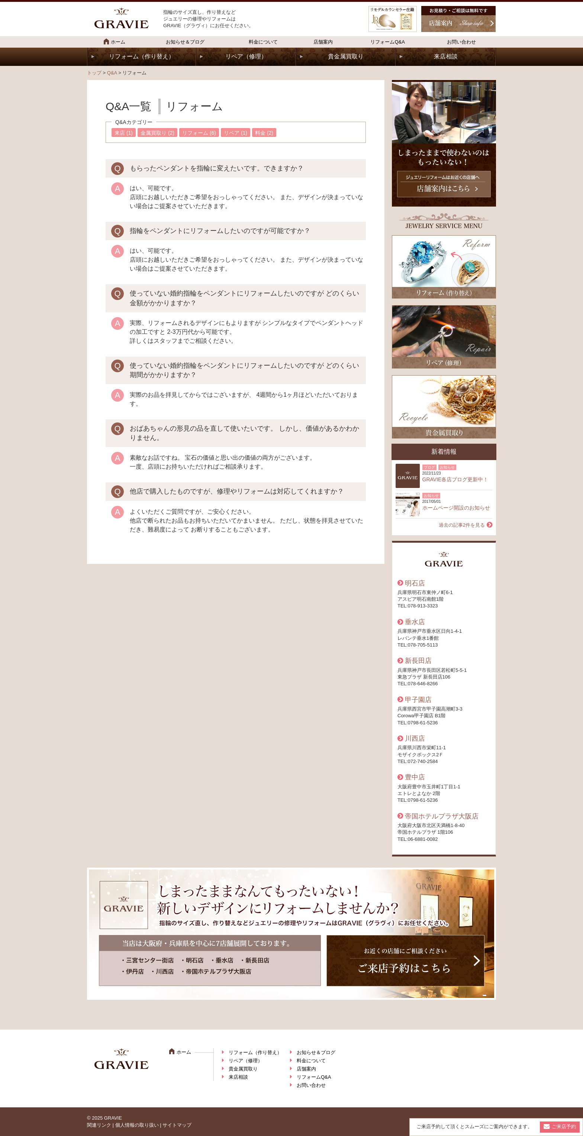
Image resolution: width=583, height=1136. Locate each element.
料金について (263, 42)
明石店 (415, 583)
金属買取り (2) (157, 133)
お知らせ (447, 467)
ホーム (114, 41)
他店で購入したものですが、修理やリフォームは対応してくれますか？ (237, 491)
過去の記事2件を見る (462, 525)
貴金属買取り (346, 56)
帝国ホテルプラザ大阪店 (442, 816)
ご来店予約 (564, 1126)
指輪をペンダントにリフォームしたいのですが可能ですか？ (220, 230)
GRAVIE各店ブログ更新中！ (455, 479)
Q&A (112, 73)
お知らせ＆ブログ (185, 42)
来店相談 (446, 56)
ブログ (429, 467)
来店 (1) (124, 133)
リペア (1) (235, 133)
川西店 (415, 738)
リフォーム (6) (199, 133)
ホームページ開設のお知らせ (456, 508)
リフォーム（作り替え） (141, 56)
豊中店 (415, 777)
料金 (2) (264, 133)
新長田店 (418, 660)
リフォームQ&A (387, 42)
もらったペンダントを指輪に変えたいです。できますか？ (217, 168)
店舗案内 (323, 42)
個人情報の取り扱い (137, 1125)
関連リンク (99, 1125)
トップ (94, 73)
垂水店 (415, 622)
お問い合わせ (461, 42)
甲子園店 (418, 699)
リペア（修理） (246, 56)
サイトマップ (176, 1125)
